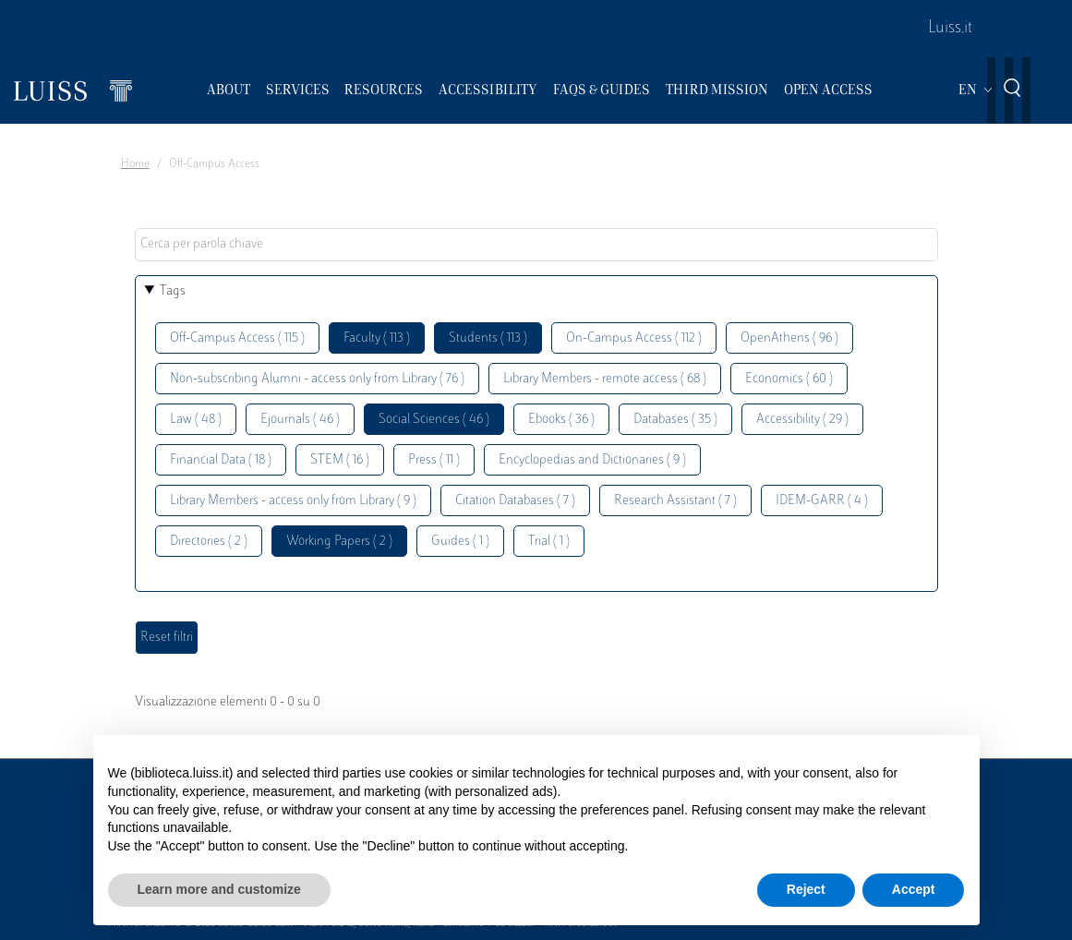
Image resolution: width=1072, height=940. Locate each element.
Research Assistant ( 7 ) (675, 501)
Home (135, 164)
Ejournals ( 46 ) (300, 420)
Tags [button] (173, 291)
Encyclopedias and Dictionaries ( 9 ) (592, 460)
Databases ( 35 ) (675, 420)
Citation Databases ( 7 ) (515, 501)
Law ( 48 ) (196, 420)
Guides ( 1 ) (460, 541)
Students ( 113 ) (488, 338)
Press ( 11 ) (434, 460)
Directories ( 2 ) (208, 541)
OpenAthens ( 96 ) (789, 338)
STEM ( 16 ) (339, 460)
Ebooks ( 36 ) (561, 420)
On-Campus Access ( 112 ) (634, 338)
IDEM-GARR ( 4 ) (822, 501)
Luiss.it (950, 28)
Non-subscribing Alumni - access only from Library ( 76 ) (317, 379)
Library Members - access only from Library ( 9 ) (293, 501)
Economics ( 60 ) (789, 379)
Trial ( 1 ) (549, 541)
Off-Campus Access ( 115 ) (237, 338)
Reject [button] (806, 889)
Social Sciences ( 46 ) (434, 420)
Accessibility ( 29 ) (802, 420)
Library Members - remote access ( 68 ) (604, 379)
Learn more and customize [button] (219, 889)
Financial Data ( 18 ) (220, 460)
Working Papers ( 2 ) (339, 541)
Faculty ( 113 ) (376, 338)
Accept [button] (913, 889)
